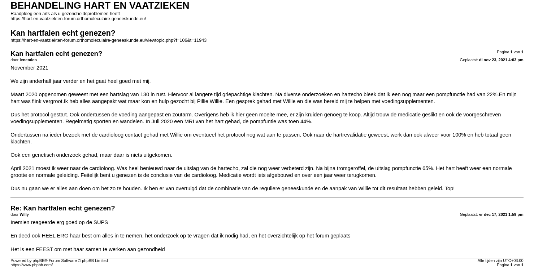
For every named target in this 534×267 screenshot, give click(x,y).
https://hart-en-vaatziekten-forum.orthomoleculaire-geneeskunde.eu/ (78, 18)
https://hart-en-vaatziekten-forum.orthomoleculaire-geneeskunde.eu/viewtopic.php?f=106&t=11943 (108, 40)
